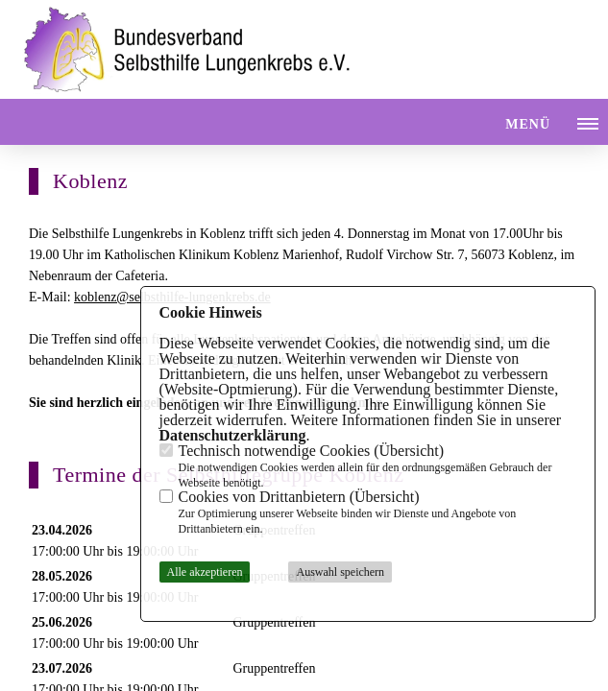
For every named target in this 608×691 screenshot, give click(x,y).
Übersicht (409, 450)
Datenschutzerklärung (232, 435)
